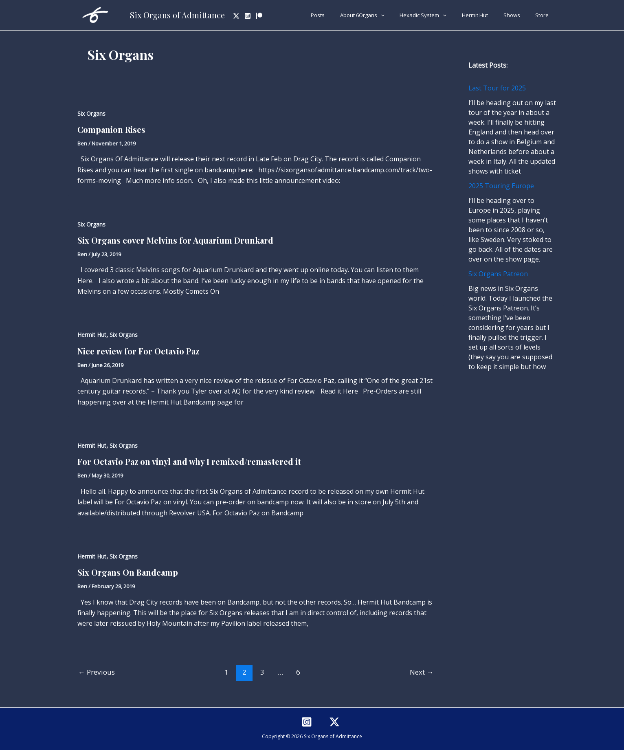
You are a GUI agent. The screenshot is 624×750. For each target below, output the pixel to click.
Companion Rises (111, 129)
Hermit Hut (487, 15)
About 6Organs (383, 15)
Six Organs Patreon (498, 273)
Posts (344, 15)
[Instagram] (247, 16)
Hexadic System (439, 15)
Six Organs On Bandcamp (127, 572)
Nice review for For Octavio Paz (138, 350)
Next (421, 672)
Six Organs (91, 113)
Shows (518, 15)
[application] (402, 15)
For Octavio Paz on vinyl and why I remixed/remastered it (189, 461)
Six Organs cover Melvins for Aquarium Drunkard (175, 240)
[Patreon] (259, 16)
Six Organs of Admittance (177, 14)
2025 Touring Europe (501, 185)
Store (544, 15)
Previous (96, 672)
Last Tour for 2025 (497, 88)
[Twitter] (236, 16)
